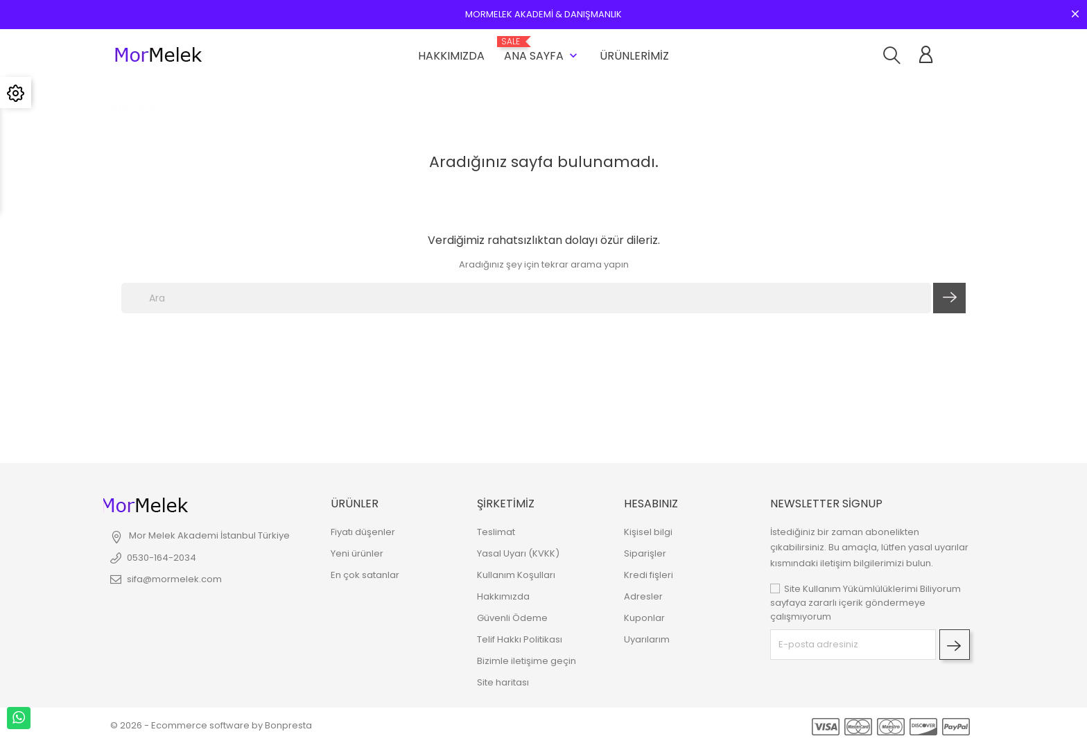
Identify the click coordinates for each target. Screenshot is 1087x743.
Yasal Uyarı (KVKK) (518, 553)
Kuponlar (644, 617)
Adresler (643, 596)
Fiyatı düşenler (363, 532)
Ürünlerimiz (634, 56)
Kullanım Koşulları (516, 575)
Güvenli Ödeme (512, 617)
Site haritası (503, 682)
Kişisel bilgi (648, 532)
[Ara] (526, 298)
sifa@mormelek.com (174, 579)
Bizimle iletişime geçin (526, 660)
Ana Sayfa (542, 50)
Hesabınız (651, 504)
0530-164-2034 (161, 557)
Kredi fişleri (648, 575)
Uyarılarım (647, 639)
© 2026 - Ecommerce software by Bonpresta (211, 725)
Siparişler (645, 553)
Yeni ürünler (357, 553)
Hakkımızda (451, 56)
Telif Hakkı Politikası (519, 639)
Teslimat (496, 532)
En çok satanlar (365, 575)
